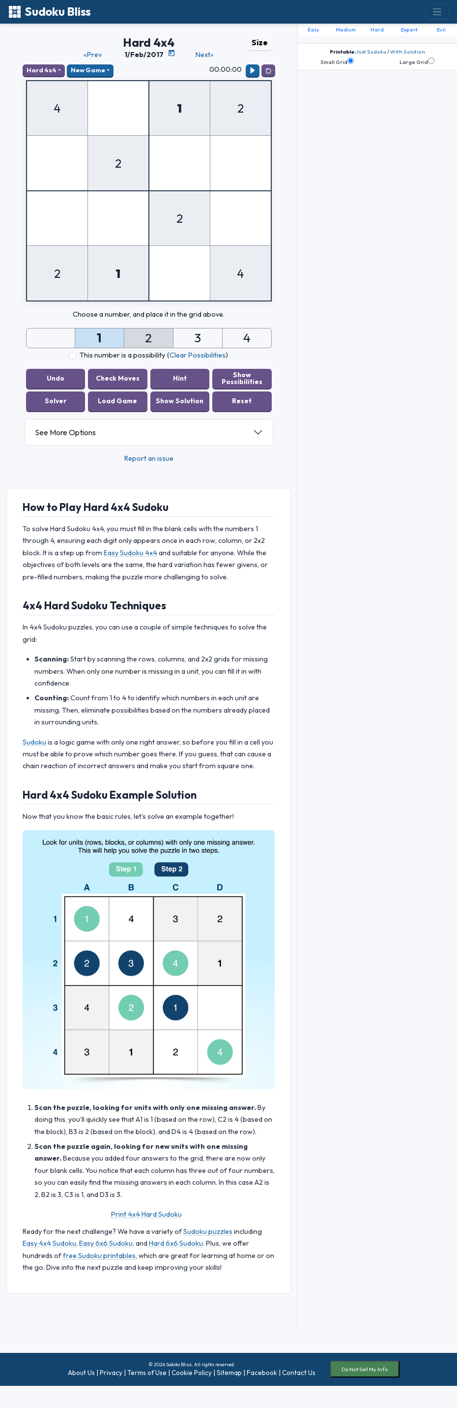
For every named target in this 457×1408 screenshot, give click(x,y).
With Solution (407, 51)
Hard (377, 29)
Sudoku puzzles (207, 1231)
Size (260, 42)
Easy (313, 29)
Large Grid (417, 61)
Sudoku (34, 742)
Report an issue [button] (148, 458)
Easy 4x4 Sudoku (49, 1243)
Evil (441, 29)
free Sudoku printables (99, 1255)
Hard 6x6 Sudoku (176, 1243)
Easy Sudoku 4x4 (130, 552)
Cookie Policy (191, 1372)
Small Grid (337, 61)
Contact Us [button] (298, 1372)
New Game (88, 70)
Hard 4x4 (42, 70)
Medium (346, 29)
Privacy (111, 1372)
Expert (409, 29)
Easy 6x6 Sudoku (106, 1243)
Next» (205, 54)
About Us (81, 1372)
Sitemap (229, 1372)
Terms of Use (147, 1372)
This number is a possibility (122, 355)
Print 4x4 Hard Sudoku (146, 1214)
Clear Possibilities (198, 355)
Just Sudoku (371, 51)
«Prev (93, 54)
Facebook (262, 1372)
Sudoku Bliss (49, 11)
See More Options (65, 432)
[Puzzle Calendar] (171, 53)
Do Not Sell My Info (365, 1369)
